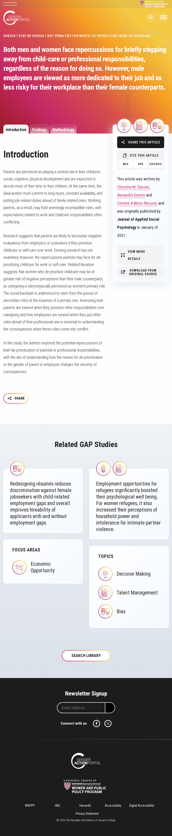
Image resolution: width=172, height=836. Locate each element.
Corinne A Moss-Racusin (137, 203)
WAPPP (30, 805)
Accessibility (113, 805)
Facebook (96, 723)
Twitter (108, 723)
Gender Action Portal (16, 18)
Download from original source (143, 272)
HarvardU (85, 805)
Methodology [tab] (63, 129)
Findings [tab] (39, 129)
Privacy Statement (87, 813)
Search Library (86, 655)
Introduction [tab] (16, 129)
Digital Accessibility (141, 805)
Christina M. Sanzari (133, 187)
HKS (57, 805)
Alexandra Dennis (131, 195)
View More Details (136, 255)
